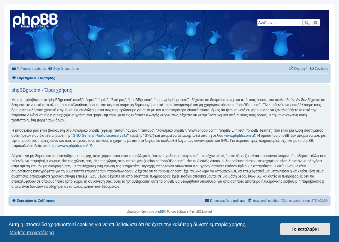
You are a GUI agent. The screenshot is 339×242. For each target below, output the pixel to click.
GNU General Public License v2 (98, 135)
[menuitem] (63, 68)
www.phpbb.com (237, 135)
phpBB (159, 211)
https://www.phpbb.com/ (68, 146)
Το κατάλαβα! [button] (305, 229)
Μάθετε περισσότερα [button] (32, 232)
